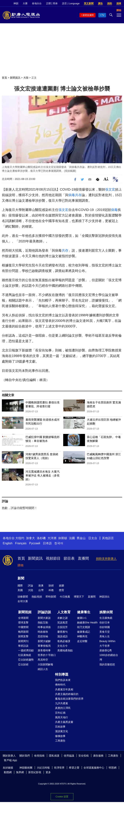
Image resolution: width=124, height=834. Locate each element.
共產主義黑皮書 (64, 721)
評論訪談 (44, 612)
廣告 (100, 3)
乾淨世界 (59, 767)
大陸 (25, 77)
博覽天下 (79, 596)
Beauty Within (107, 641)
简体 (55, 3)
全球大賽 (23, 601)
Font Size (106, 178)
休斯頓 (62, 538)
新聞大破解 (44, 641)
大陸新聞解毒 (45, 664)
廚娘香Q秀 (105, 650)
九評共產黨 (61, 703)
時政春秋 (43, 631)
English (7, 543)
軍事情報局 (44, 645)
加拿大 (30, 538)
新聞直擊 (23, 636)
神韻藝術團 (25, 767)
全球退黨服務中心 (94, 767)
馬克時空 (43, 659)
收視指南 (39, 755)
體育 (61, 590)
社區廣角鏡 (24, 655)
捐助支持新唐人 (106, 558)
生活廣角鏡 (105, 617)
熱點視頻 (37, 596)
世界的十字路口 (47, 655)
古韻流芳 (62, 627)
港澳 (40, 585)
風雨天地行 (61, 717)
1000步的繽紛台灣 (108, 657)
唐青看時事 (44, 650)
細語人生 (43, 669)
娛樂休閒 (106, 612)
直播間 (83, 558)
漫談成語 (62, 636)
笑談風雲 (62, 622)
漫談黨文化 (61, 731)
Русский (34, 543)
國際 (20, 585)
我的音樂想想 (107, 664)
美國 (20, 590)
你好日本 (104, 622)
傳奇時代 (60, 684)
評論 (30, 585)
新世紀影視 (34, 772)
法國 (72, 538)
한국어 (58, 543)
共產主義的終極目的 (66, 694)
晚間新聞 (23, 631)
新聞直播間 (88, 15)
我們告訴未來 (63, 680)
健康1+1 (82, 617)
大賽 (25, 3)
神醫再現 (82, 636)
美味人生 (104, 636)
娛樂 (61, 585)
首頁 (4, 77)
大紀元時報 (43, 767)
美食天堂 (104, 631)
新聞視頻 (24, 612)
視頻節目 (53, 558)
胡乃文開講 (83, 627)
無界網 (20, 772)
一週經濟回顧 (26, 650)
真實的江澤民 (63, 707)
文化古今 (62, 645)
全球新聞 (23, 617)
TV (102, 15)
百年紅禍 (60, 712)
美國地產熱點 (65, 650)
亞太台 (92, 538)
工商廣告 (60, 740)
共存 (78, 195)
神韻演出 (104, 596)
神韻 (15, 3)
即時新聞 (51, 596)
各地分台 (37, 3)
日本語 (47, 543)
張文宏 (110, 189)
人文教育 (64, 612)
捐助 (109, 3)
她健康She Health (87, 622)
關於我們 (24, 755)
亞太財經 (23, 664)
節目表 (69, 558)
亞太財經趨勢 (26, 659)
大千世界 (104, 645)
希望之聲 (74, 767)
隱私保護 (54, 755)
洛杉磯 (41, 538)
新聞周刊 (23, 641)
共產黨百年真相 (64, 689)
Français (20, 543)
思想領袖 (43, 636)
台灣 (40, 590)
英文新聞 (89, 3)
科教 (51, 590)
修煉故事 (60, 736)
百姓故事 (60, 726)
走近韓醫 (82, 641)
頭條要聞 (23, 596)
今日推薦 (65, 596)
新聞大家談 (44, 617)
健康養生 (83, 612)
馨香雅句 (62, 631)
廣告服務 (98, 755)
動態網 (8, 772)
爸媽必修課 (63, 641)
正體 (48, 3)
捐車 (118, 3)
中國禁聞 (23, 627)
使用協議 (69, 755)
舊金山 (81, 538)
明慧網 (112, 767)
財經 (51, 585)
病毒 (71, 195)
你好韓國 (104, 627)
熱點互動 (43, 622)
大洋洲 (51, 538)
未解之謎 (62, 617)
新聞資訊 (15, 77)
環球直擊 (23, 622)
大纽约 (19, 538)
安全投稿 (83, 755)
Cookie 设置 (62, 796)
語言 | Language (70, 3)
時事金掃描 (44, 627)
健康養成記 (83, 631)
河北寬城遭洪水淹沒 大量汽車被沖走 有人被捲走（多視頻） (43, 475)
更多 (48, 772)
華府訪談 (23, 645)
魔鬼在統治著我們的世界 (69, 698)
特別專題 (61, 674)
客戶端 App (10, 760)
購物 (20, 565)
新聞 (21, 578)
